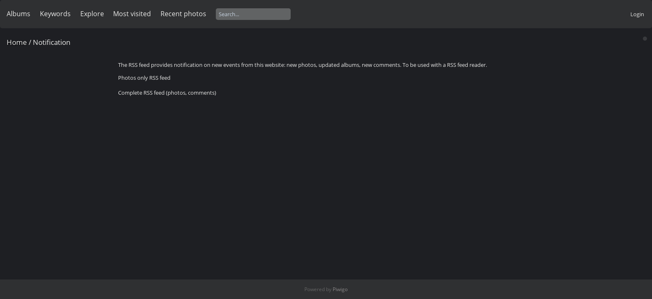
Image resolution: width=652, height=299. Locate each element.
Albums (18, 13)
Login (637, 14)
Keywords (55, 13)
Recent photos (183, 13)
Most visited (132, 13)
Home (17, 42)
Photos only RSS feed (144, 77)
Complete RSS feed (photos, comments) (167, 92)
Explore (92, 13)
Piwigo (340, 289)
